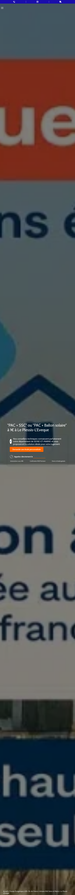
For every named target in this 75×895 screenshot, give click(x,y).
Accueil (5, 891)
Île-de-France (33, 891)
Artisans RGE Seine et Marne (49, 891)
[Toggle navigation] (2, 7)
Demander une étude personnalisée (26, 449)
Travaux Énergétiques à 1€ (18, 891)
